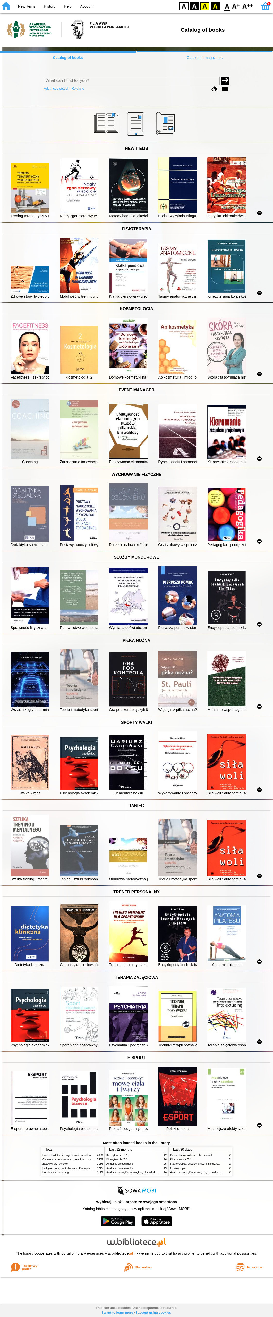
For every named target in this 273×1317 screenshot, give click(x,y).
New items (26, 6)
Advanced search (56, 88)
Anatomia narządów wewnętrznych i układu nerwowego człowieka (144, 1172)
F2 (247, 6)
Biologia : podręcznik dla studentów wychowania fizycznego (76, 1168)
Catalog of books (68, 58)
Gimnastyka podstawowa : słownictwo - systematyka (72, 1159)
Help (68, 6)
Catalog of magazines (205, 58)
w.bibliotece (120, 1253)
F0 (227, 6)
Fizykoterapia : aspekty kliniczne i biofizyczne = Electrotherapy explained (212, 1163)
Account (86, 6)
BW (194, 6)
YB (204, 6)
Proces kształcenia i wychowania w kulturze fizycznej (72, 1155)
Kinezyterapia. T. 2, (117, 1159)
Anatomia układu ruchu (119, 1163)
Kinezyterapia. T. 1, (117, 1155)
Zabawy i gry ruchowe (55, 1163)
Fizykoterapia (178, 1168)
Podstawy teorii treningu (56, 1172)
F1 (236, 6)
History (49, 6)
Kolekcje (78, 88)
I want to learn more (117, 1312)
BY (215, 6)
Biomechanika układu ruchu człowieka (192, 1155)
